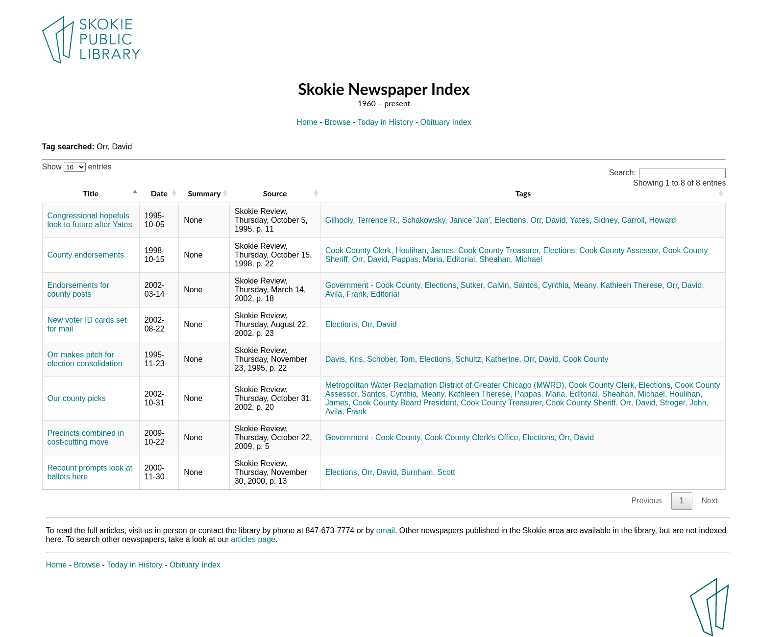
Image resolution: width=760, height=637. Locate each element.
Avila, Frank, (347, 294)
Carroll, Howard (648, 220)
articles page (253, 539)
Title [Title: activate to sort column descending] (90, 193)
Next (710, 500)
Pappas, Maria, (418, 259)
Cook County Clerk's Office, (472, 437)
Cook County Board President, (406, 403)
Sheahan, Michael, (634, 394)
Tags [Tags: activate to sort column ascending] (523, 193)
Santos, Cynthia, (542, 285)
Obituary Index (445, 122)
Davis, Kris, (345, 359)
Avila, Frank (346, 411)
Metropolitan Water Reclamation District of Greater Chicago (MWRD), (445, 385)
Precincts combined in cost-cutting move (86, 437)
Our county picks (77, 398)
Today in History (386, 122)
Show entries (77, 167)
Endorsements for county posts (78, 289)
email (385, 530)
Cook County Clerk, (359, 250)
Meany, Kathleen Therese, (618, 285)
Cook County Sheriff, (582, 403)
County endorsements (86, 255)
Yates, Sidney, (594, 220)
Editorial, (462, 259)
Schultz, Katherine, (488, 359)
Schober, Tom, (392, 359)
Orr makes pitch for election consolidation (85, 359)
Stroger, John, (684, 403)
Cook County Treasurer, (499, 250)
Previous (646, 500)
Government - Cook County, (373, 285)
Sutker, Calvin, (486, 285)
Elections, (511, 220)
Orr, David (379, 324)
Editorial (385, 294)
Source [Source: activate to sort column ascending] (275, 193)
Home (307, 122)
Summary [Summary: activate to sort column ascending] (204, 193)
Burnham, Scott (428, 472)
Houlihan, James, (425, 250)
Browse (337, 122)
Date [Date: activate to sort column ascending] (159, 193)
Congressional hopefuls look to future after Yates (90, 220)
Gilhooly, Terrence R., (362, 220)
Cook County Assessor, (619, 250)
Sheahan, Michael (510, 259)
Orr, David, (549, 220)
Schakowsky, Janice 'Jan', (447, 220)
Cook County (586, 359)
